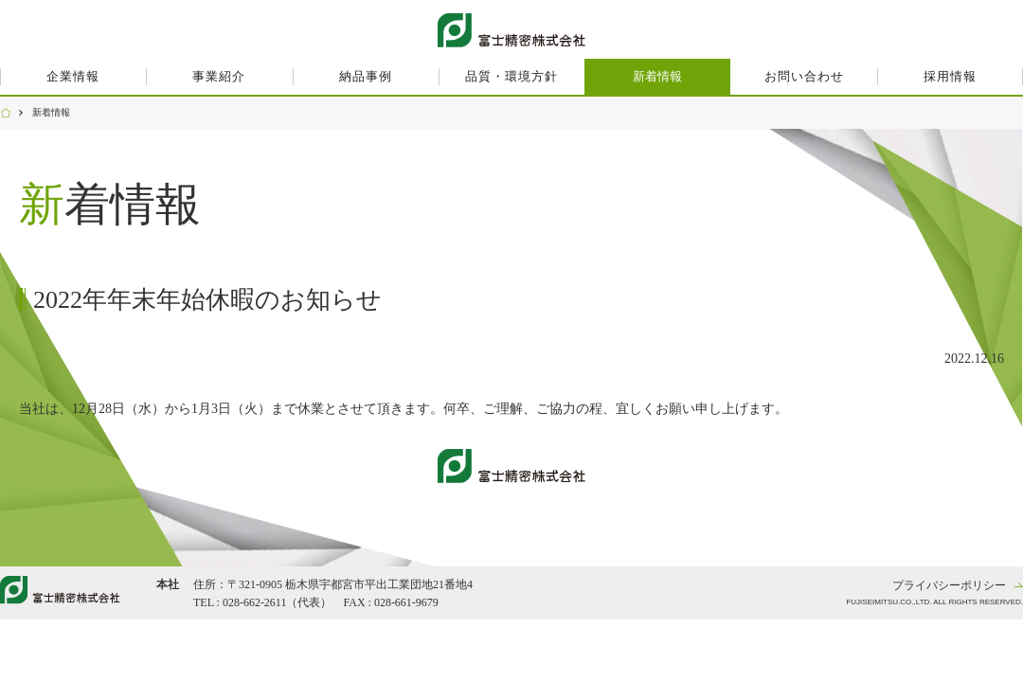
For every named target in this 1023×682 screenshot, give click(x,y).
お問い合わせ (804, 76)
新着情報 (657, 76)
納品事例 (365, 76)
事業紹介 (218, 76)
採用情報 (950, 76)
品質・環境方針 (511, 76)
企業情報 (72, 76)
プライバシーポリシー (949, 585)
